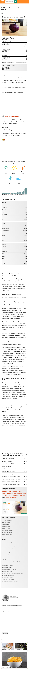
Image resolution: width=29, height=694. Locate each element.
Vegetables (6, 5)
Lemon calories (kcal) (6, 522)
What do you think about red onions (8, 623)
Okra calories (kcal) (5, 524)
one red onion (13, 77)
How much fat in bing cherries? (8, 575)
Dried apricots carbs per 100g (7, 550)
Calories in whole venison (7, 567)
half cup (20, 77)
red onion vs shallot (17, 491)
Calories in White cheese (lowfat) (8, 546)
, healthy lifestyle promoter (11, 13)
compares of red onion (11, 497)
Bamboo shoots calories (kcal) (8, 530)
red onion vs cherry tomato (9, 495)
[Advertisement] (14, 105)
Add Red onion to (12, 116)
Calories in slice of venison (7, 571)
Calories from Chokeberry (7, 542)
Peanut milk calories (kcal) (7, 520)
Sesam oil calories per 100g (7, 548)
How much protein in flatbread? (8, 577)
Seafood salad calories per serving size (9, 583)
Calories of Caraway (6, 544)
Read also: (14, 139)
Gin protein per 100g (6, 552)
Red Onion (10, 5)
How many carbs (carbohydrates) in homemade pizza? (12, 573)
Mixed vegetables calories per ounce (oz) (10, 581)
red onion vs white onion (20, 493)
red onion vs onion (6, 491)
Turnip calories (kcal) (6, 528)
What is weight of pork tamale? (8, 579)
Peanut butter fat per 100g (7, 553)
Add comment (5, 633)
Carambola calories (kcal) (7, 534)
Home (2, 5)
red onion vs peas (20, 495)
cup (17, 77)
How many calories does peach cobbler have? (11, 561)
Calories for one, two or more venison (9, 569)
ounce (8, 77)
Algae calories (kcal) (6, 526)
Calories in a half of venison (7, 565)
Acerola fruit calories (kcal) (7, 532)
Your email (3, 619)
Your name (3, 615)
